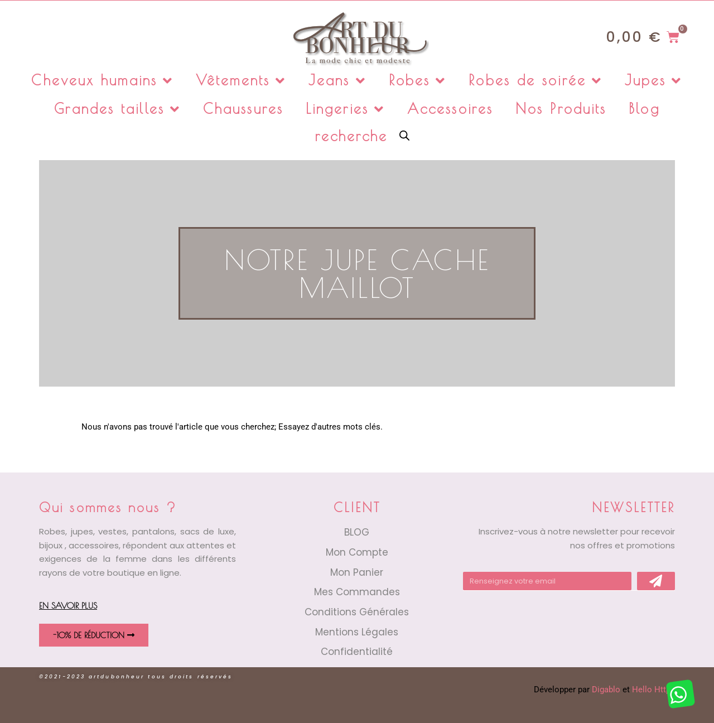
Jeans (337, 80)
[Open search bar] (404, 134)
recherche (351, 136)
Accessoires (450, 108)
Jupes (654, 80)
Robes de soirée (535, 80)
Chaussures (243, 108)
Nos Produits (560, 108)
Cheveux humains (102, 80)
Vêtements (241, 80)
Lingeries (345, 109)
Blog (644, 108)
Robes (418, 80)
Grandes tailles (117, 109)
